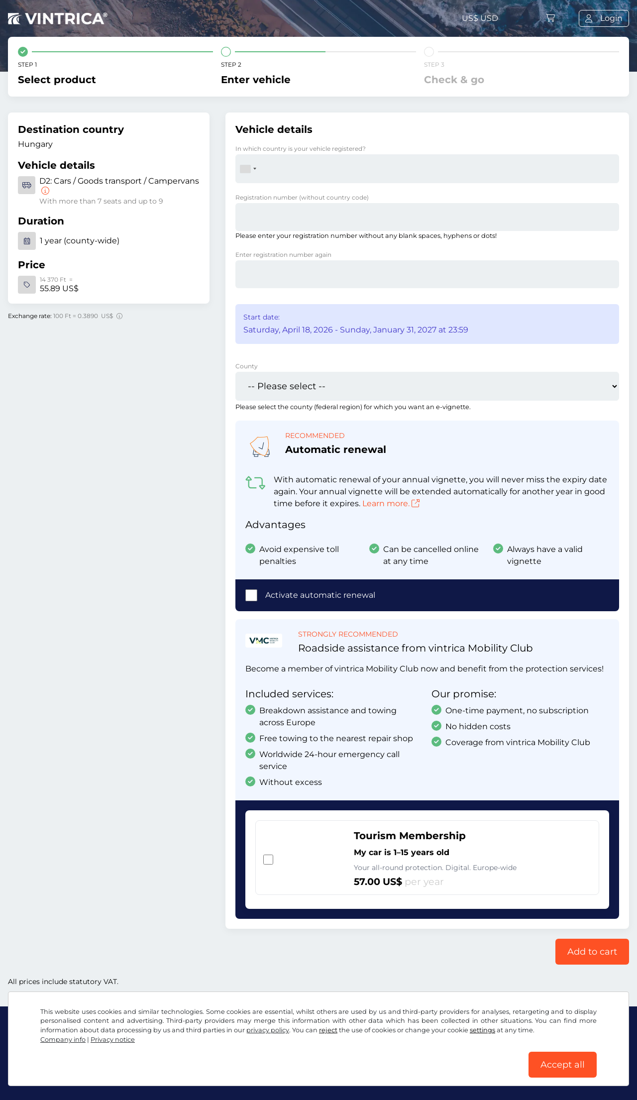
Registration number (302, 197)
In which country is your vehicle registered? (300, 148)
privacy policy (267, 1030)
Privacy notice (113, 1039)
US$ (480, 18)
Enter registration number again (283, 254)
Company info (63, 1039)
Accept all (562, 1064)
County (246, 366)
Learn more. (391, 503)
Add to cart (592, 951)
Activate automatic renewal (320, 595)
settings (482, 1030)
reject (328, 1030)
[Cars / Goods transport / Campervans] (44, 191)
